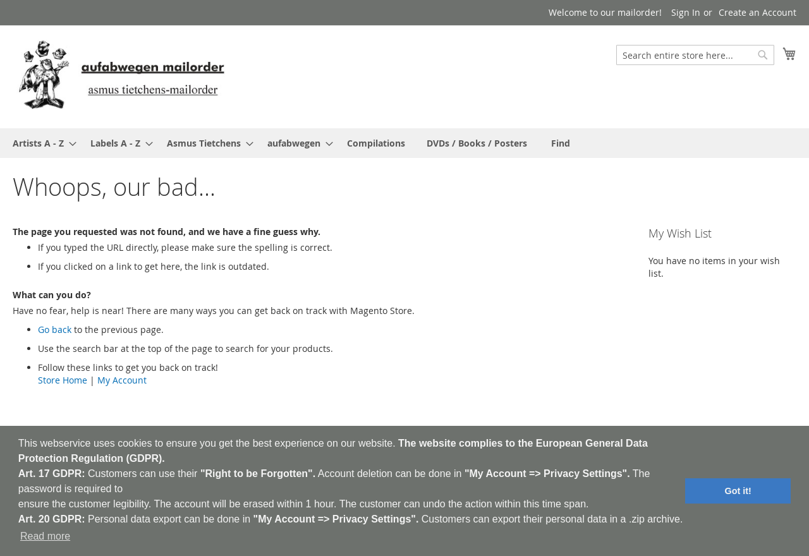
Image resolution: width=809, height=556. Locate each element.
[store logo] (121, 76)
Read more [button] (45, 536)
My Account (122, 380)
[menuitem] (40, 143)
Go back (54, 329)
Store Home (62, 380)
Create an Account (757, 12)
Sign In (685, 12)
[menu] (404, 143)
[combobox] (695, 55)
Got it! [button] (738, 491)
